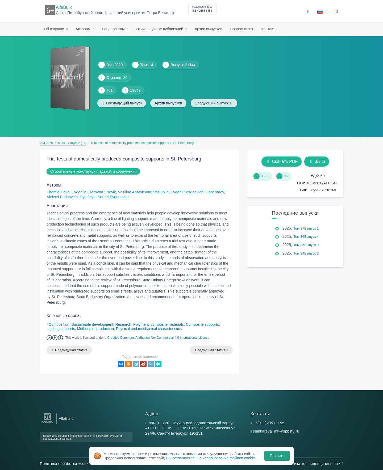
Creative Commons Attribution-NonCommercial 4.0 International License (158, 338)
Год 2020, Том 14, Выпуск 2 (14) (63, 143)
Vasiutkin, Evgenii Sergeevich (178, 192)
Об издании (54, 29)
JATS (316, 161)
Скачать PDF (281, 161)
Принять (277, 456)
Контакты (269, 29)
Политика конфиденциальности (313, 463)
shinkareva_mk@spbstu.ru (276, 431)
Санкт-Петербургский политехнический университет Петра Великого (115, 13)
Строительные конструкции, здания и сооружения (93, 171)
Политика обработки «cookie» (68, 463)
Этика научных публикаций (160, 29)
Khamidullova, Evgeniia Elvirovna (75, 192)
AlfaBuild (64, 7)
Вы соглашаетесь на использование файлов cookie (211, 458)
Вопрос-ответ (241, 29)
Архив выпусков (208, 29)
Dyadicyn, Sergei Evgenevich (105, 197)
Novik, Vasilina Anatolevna (128, 192)
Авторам (83, 29)
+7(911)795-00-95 (268, 423)
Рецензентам (114, 29)
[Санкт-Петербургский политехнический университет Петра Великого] (47, 423)
